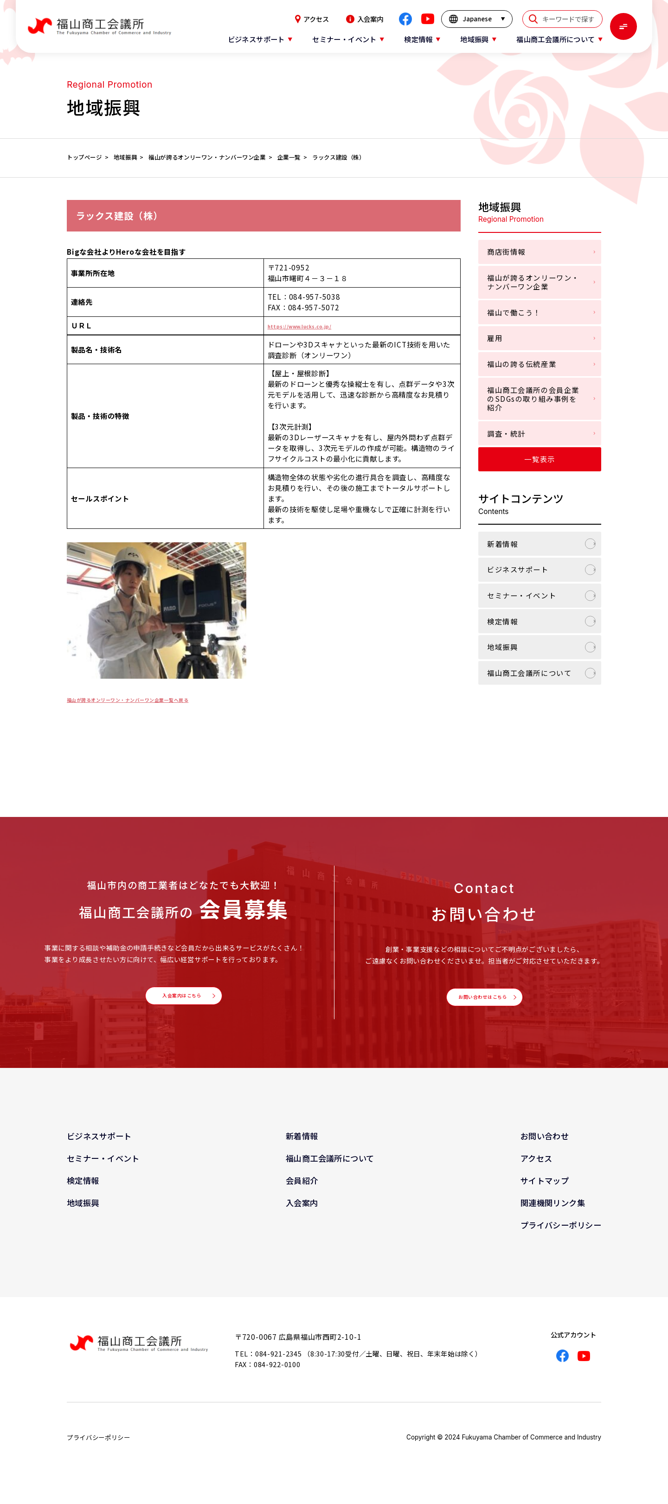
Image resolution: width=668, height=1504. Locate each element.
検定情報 (502, 621)
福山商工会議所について (529, 673)
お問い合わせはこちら (482, 1002)
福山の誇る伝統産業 (521, 364)
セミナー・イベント (521, 595)
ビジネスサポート (517, 569)
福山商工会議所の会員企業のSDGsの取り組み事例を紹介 (533, 398)
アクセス (312, 19)
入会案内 (364, 19)
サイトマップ (544, 1190)
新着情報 (502, 544)
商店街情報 (506, 251)
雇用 (494, 338)
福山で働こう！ (514, 312)
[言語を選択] (477, 19)
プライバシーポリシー (560, 1235)
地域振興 (502, 647)
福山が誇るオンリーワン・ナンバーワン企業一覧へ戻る (158, 699)
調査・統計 (506, 433)
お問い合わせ (544, 1146)
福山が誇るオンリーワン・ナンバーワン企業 (533, 281)
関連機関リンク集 (552, 1213)
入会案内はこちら (181, 1001)
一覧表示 (539, 459)
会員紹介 (302, 1190)
